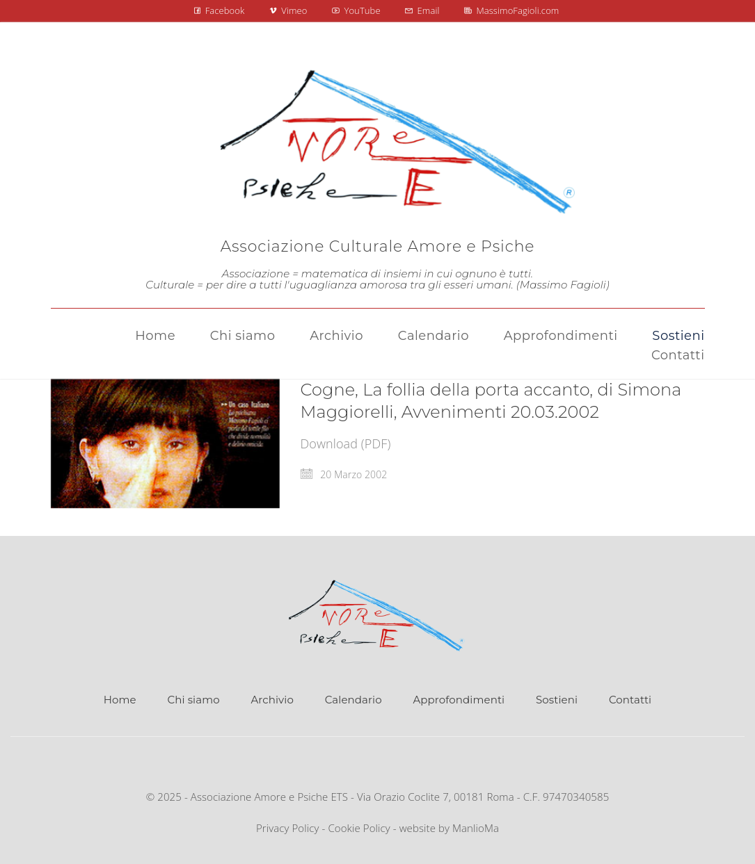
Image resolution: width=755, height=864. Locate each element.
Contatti (630, 699)
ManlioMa (475, 828)
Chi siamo (194, 699)
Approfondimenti (458, 699)
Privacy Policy (287, 828)
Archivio (272, 699)
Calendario (353, 699)
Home (120, 699)
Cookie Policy (359, 828)
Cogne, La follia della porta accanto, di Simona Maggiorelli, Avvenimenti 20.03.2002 (491, 401)
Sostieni (557, 699)
